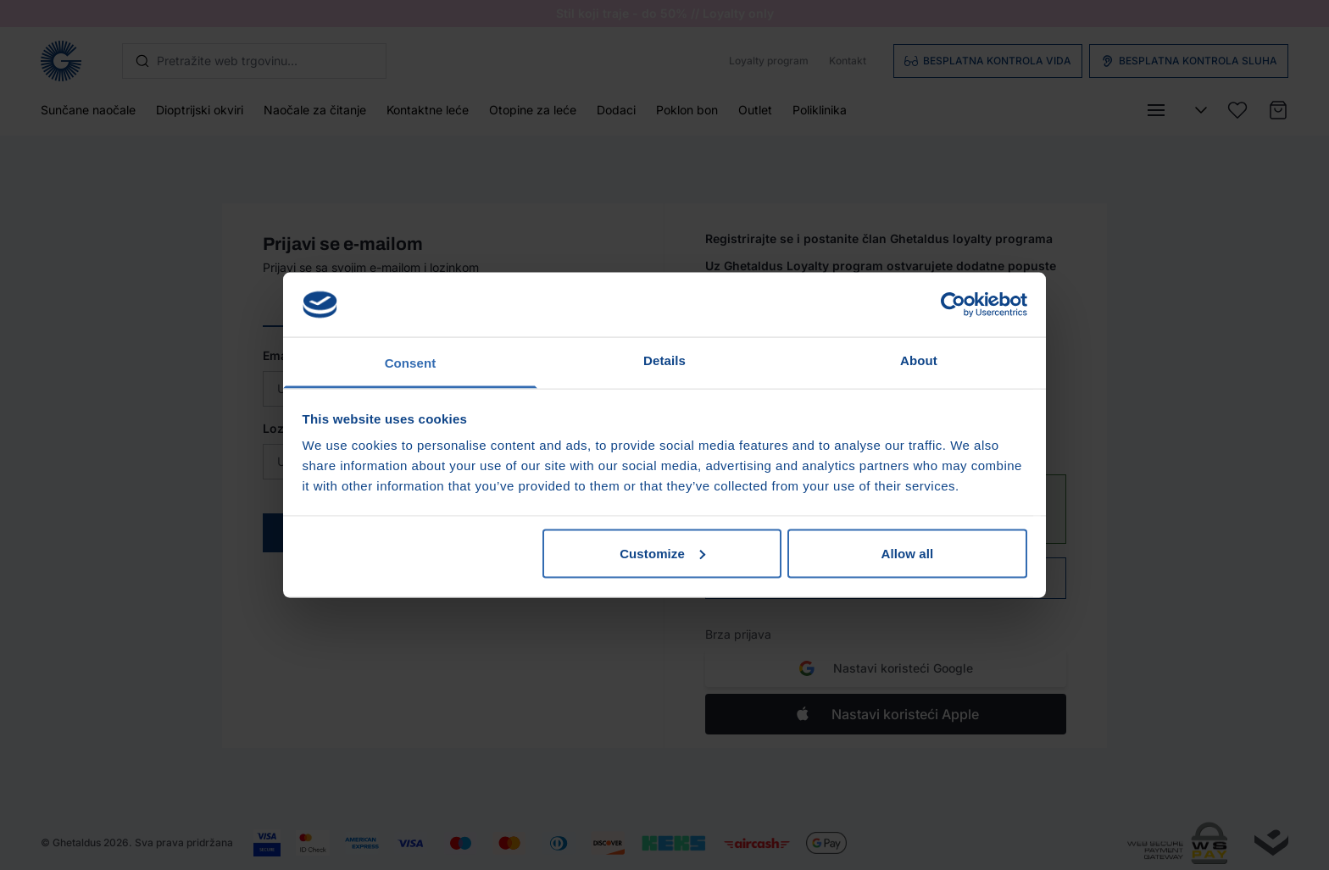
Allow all (907, 553)
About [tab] (918, 360)
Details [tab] (664, 360)
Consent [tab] (411, 363)
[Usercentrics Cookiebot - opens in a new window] (953, 304)
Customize (662, 553)
